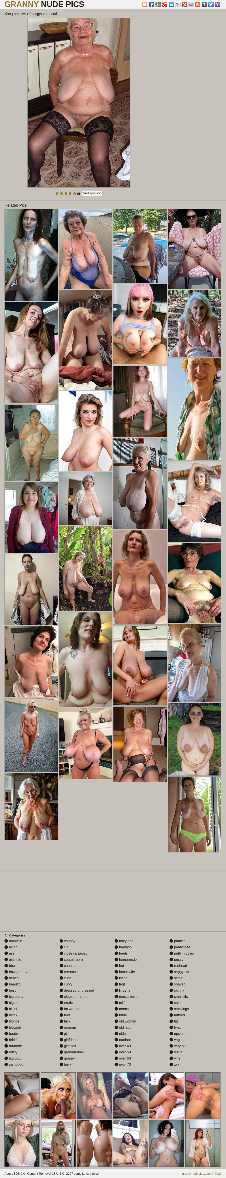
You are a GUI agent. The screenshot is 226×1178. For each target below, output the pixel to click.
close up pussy (73, 953)
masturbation (127, 996)
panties (177, 941)
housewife (125, 972)
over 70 (123, 1064)
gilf (64, 1034)
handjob (123, 947)
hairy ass (124, 941)
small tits (179, 996)
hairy (66, 1064)
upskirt (177, 1034)
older (121, 1034)
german (68, 1027)
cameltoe (13, 1064)
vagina (177, 1040)
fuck (65, 1021)
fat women (70, 1009)
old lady (123, 1027)
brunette (13, 1046)
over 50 (123, 1052)
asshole (12, 959)
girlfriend (69, 1040)
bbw (9, 966)
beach (11, 978)
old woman (125, 1021)
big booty (13, 996)
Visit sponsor (92, 193)
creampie (69, 972)
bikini (10, 1009)
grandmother (72, 1052)
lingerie (122, 990)
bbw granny (15, 972)
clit (64, 947)
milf (119, 1003)
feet (65, 1015)
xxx (174, 1064)
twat (175, 1027)
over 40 (123, 1046)
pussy (176, 959)
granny (67, 1058)
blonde (12, 1021)
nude (121, 1015)
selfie (176, 978)
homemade (126, 959)
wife (175, 1058)
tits (174, 1021)
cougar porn (71, 959)
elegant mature (74, 996)
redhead (178, 966)
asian (10, 947)
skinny (177, 990)
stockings (179, 1009)
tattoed (177, 1015)
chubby (67, 941)
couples (68, 966)
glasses (68, 1046)
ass (9, 953)
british (11, 1040)
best (10, 990)
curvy (66, 984)
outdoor (123, 1040)
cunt (65, 978)
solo (175, 1003)
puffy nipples (182, 953)
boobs (11, 1034)
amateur (13, 941)
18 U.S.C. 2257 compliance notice (75, 1173)
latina (121, 978)
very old (178, 1046)
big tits (11, 1003)
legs (120, 984)
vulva (176, 1052)
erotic (66, 1003)
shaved (177, 984)
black (10, 1015)
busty (10, 1052)
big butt (12, 1058)
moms (122, 1009)
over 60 (123, 1058)
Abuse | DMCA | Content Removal (27, 1173)
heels (121, 953)
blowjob (12, 1027)
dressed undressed (77, 990)
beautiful (13, 984)
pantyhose (180, 947)
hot (119, 966)
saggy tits (179, 972)
